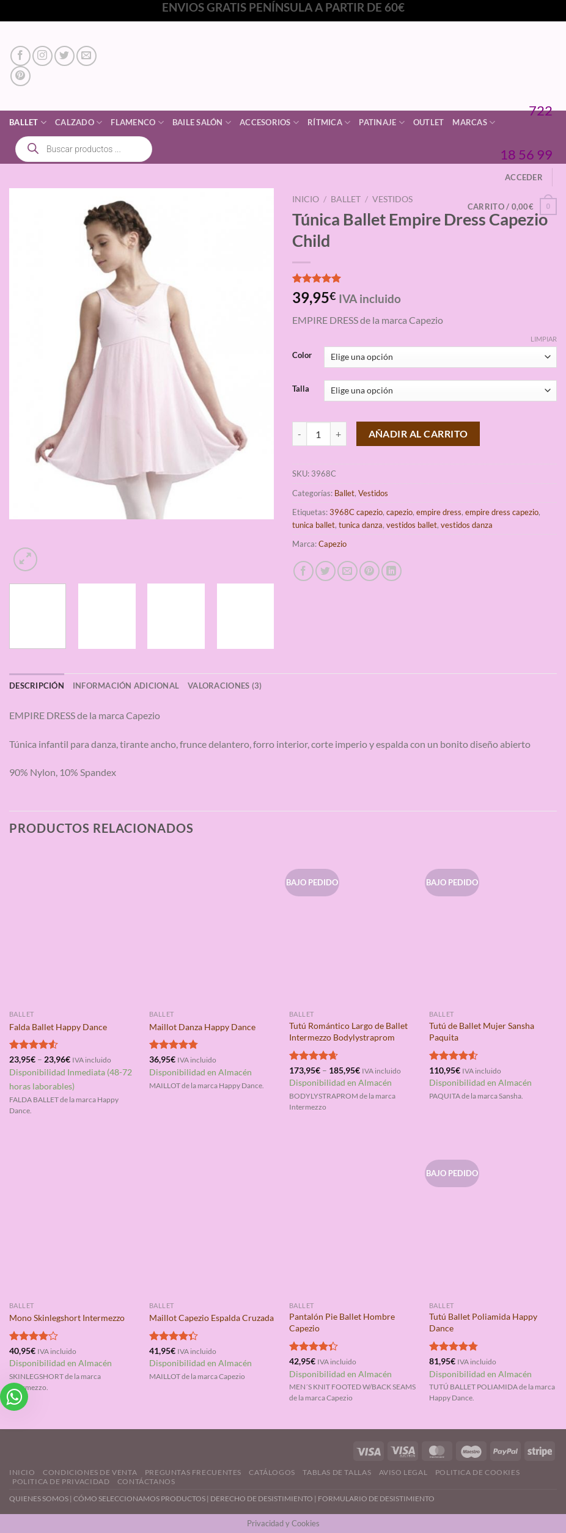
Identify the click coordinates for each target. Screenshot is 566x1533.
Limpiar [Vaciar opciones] (544, 339)
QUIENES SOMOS (38, 1498)
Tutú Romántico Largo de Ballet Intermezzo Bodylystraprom (348, 1031)
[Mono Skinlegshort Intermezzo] (73, 1218)
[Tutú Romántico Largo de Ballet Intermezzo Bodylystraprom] (353, 927)
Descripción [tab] (36, 685)
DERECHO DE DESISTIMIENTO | (264, 1498)
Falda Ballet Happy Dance (58, 1027)
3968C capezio (356, 512)
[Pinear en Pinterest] (369, 571)
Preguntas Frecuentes (193, 1472)
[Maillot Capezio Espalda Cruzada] (213, 1218)
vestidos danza (467, 525)
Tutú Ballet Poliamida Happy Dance (483, 1322)
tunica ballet (313, 525)
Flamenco (137, 122)
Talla (300, 389)
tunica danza (361, 525)
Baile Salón (201, 122)
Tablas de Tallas (337, 1472)
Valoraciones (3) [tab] (225, 685)
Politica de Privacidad (60, 1481)
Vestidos (392, 199)
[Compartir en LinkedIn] (391, 571)
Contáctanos (146, 1481)
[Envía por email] (347, 571)
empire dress (438, 512)
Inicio (305, 199)
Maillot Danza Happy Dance (202, 1027)
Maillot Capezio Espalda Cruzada (211, 1317)
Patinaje (382, 122)
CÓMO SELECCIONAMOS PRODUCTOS (139, 1498)
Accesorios (269, 122)
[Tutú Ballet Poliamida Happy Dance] (493, 1218)
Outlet (428, 122)
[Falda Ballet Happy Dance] (73, 927)
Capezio (332, 544)
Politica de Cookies (477, 1472)
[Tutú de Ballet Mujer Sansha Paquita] (493, 927)
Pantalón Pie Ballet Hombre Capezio (342, 1322)
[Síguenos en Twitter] (64, 56)
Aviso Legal (403, 1472)
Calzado (78, 122)
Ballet (27, 122)
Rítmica (328, 122)
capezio (399, 512)
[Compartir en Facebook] (303, 571)
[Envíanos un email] (86, 56)
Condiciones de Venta (90, 1472)
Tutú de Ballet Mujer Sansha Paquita (481, 1031)
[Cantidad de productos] (318, 434)
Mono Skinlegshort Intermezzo (67, 1317)
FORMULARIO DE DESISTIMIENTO (376, 1498)
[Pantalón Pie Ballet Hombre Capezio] (353, 1218)
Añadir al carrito (418, 433)
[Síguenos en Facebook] (20, 56)
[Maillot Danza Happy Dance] (213, 927)
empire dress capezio (501, 512)
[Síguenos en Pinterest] (20, 76)
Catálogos (272, 1472)
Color (302, 355)
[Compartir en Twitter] (325, 571)
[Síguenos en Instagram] (42, 56)
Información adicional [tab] (126, 685)
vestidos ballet (411, 525)
